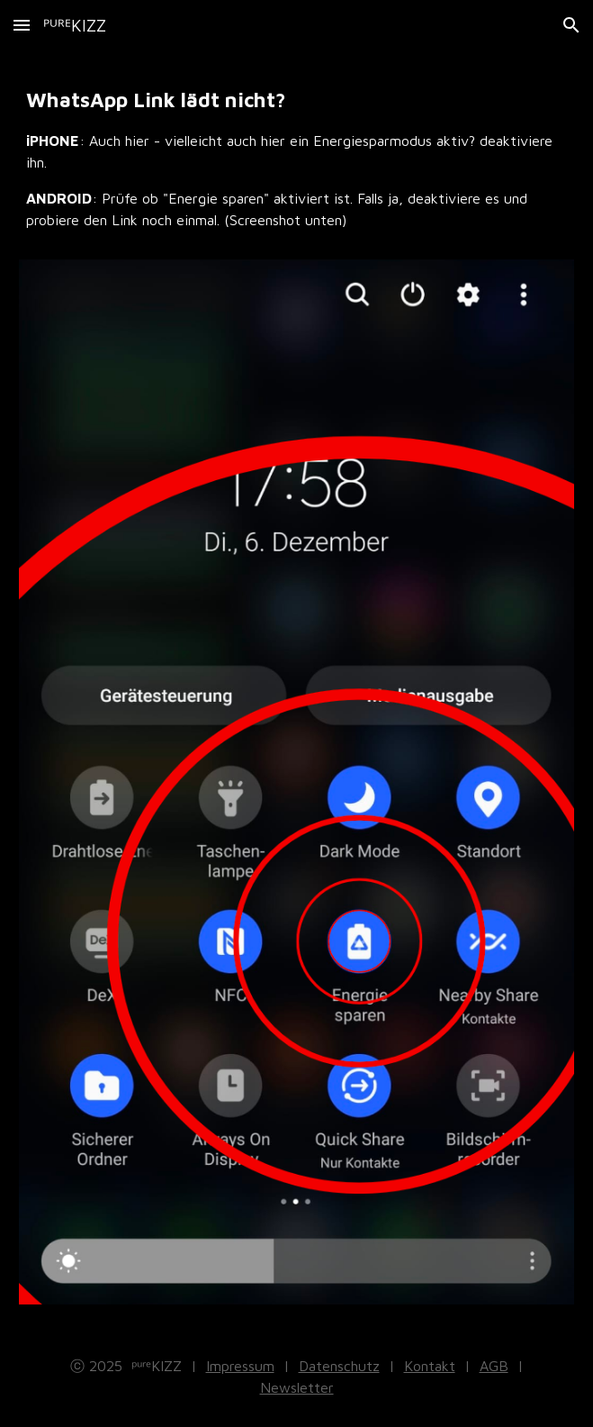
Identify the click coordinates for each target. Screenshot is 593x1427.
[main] (296, 165)
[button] (21, 25)
